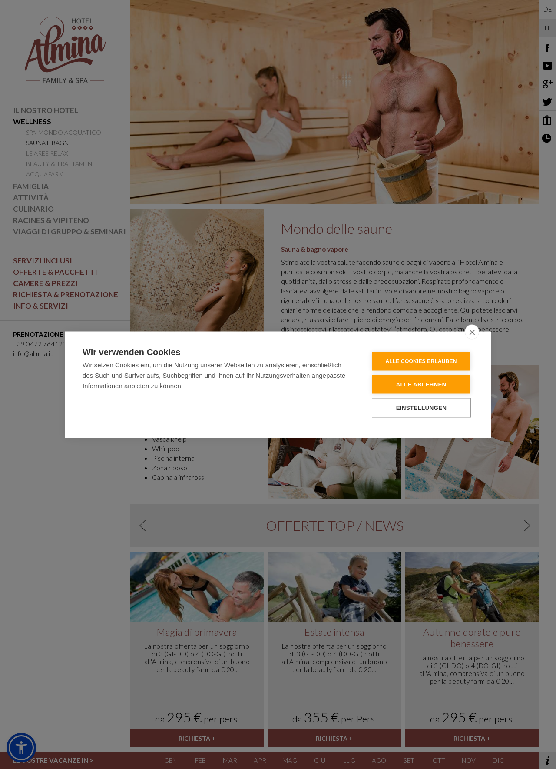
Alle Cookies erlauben (421, 361)
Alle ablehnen (421, 384)
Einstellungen (421, 407)
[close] (472, 331)
